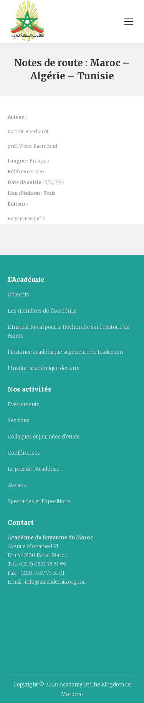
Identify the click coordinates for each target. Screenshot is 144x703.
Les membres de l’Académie (42, 311)
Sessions (19, 420)
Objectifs (18, 294)
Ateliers (17, 485)
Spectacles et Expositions (39, 501)
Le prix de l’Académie (34, 469)
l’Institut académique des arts (43, 368)
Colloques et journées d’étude (44, 437)
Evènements (24, 404)
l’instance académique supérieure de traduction (65, 352)
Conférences (24, 453)
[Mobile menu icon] (128, 21)
